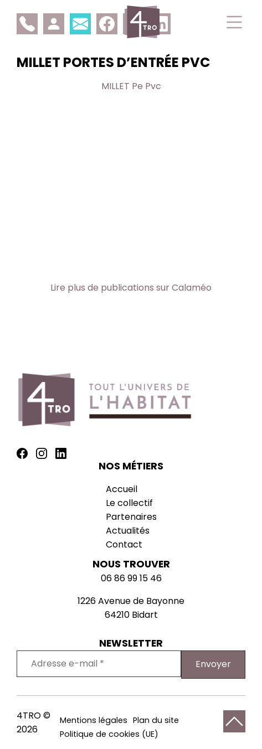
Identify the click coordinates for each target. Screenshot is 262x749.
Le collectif (129, 503)
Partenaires (131, 516)
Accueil (121, 489)
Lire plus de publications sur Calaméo (131, 287)
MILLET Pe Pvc (131, 86)
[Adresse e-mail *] (99, 663)
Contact (124, 544)
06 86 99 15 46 (131, 578)
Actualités (128, 530)
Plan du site (156, 720)
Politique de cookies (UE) (109, 734)
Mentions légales (93, 720)
